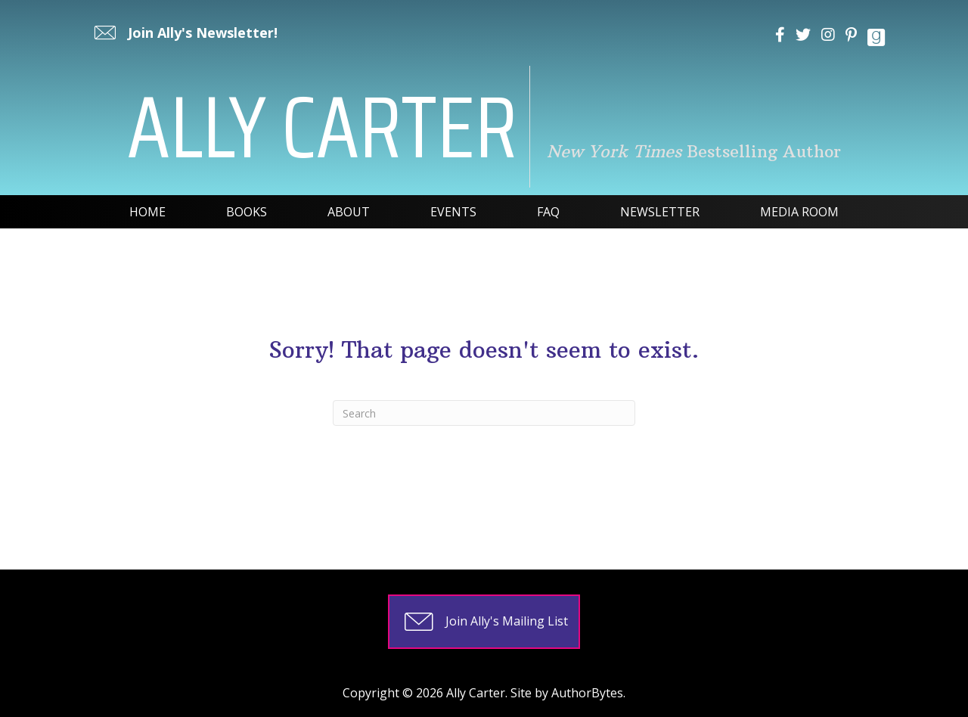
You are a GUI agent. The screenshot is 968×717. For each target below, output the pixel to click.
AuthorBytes (587, 692)
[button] (184, 32)
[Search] (484, 413)
